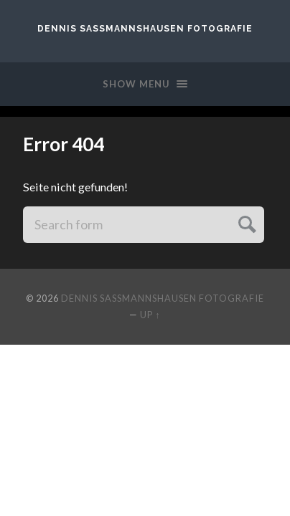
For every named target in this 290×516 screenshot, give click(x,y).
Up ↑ (150, 314)
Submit (245, 222)
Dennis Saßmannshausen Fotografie (145, 29)
